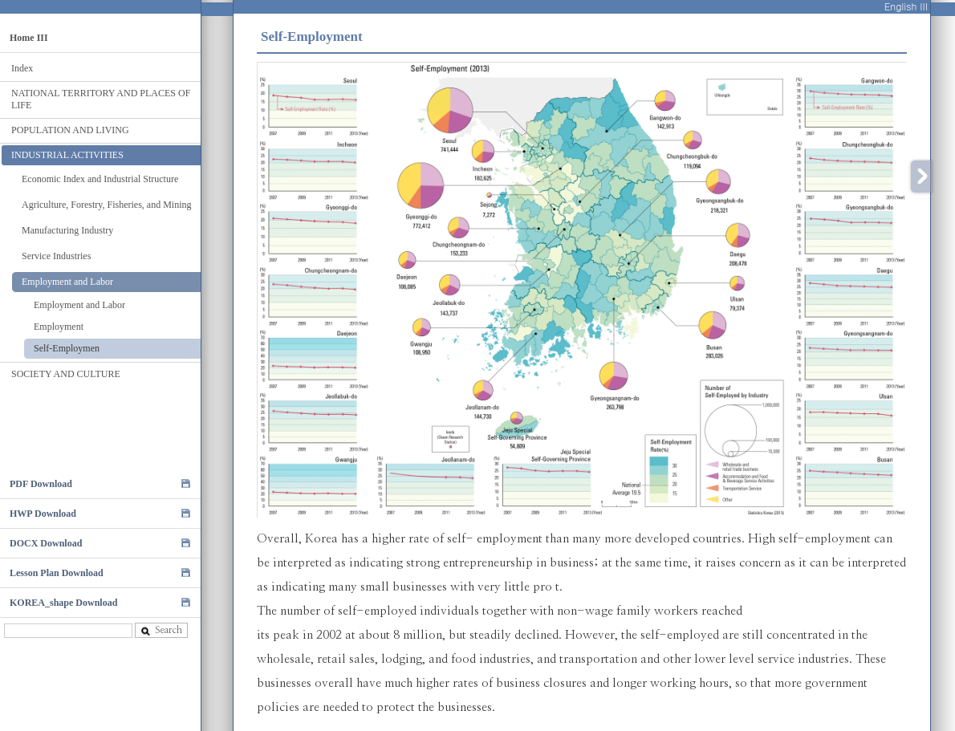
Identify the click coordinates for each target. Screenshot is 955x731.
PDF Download (41, 483)
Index (22, 68)
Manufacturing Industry (67, 230)
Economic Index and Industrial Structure (100, 179)
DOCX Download (46, 543)
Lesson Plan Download (57, 573)
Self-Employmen (67, 348)
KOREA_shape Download (63, 602)
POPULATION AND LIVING (70, 130)
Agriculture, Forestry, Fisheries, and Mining (107, 204)
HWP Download (43, 513)
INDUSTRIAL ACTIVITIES (67, 154)
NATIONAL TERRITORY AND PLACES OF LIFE (100, 99)
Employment (58, 326)
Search (161, 630)
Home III (29, 37)
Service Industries (56, 256)
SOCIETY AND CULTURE (65, 374)
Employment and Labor (67, 281)
